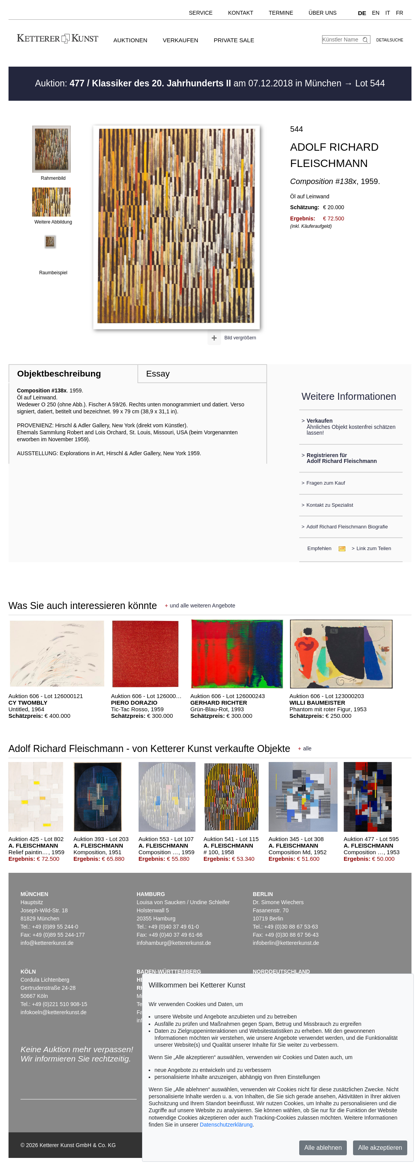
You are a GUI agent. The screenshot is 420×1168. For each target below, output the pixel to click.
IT (387, 13)
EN (375, 13)
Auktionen (130, 40)
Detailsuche (389, 40)
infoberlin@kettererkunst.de (286, 943)
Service (201, 13)
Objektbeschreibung (59, 373)
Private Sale (234, 40)
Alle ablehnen (323, 1147)
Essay (158, 373)
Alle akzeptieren (380, 1147)
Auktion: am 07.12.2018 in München (189, 83)
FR (399, 13)
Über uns (322, 13)
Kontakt (240, 13)
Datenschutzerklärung (226, 1125)
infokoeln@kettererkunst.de (54, 1012)
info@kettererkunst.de (47, 943)
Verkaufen (180, 40)
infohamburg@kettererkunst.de (174, 943)
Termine (281, 13)
